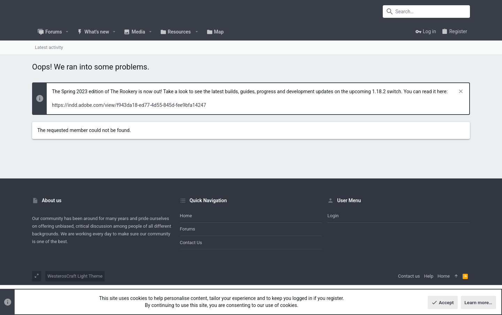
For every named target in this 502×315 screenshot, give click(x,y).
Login (333, 215)
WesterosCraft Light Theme (74, 276)
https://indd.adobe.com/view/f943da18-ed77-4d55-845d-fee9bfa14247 (129, 105)
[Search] (426, 11)
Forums (187, 229)
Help (428, 276)
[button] (67, 32)
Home (186, 215)
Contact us (191, 242)
